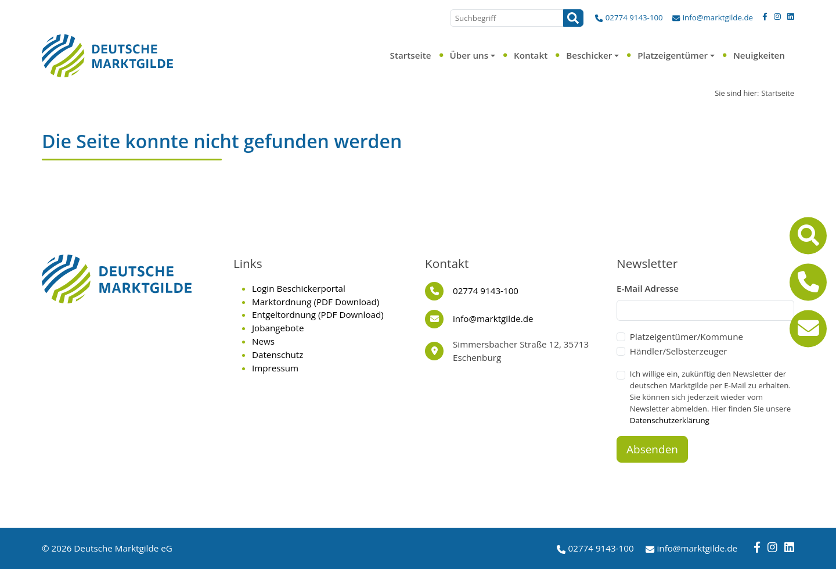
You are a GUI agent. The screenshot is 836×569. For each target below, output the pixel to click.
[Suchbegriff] (507, 18)
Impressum (275, 368)
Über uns (468, 55)
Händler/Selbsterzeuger (678, 351)
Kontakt (530, 55)
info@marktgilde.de (718, 17)
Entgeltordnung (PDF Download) (318, 314)
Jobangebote (278, 328)
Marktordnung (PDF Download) (315, 301)
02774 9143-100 (634, 17)
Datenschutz (277, 354)
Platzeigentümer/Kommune (686, 336)
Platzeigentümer (672, 55)
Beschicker (589, 55)
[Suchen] (573, 18)
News (263, 341)
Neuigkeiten (759, 55)
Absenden (652, 449)
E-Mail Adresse (648, 288)
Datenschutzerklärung (669, 420)
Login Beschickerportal (298, 288)
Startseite (410, 55)
